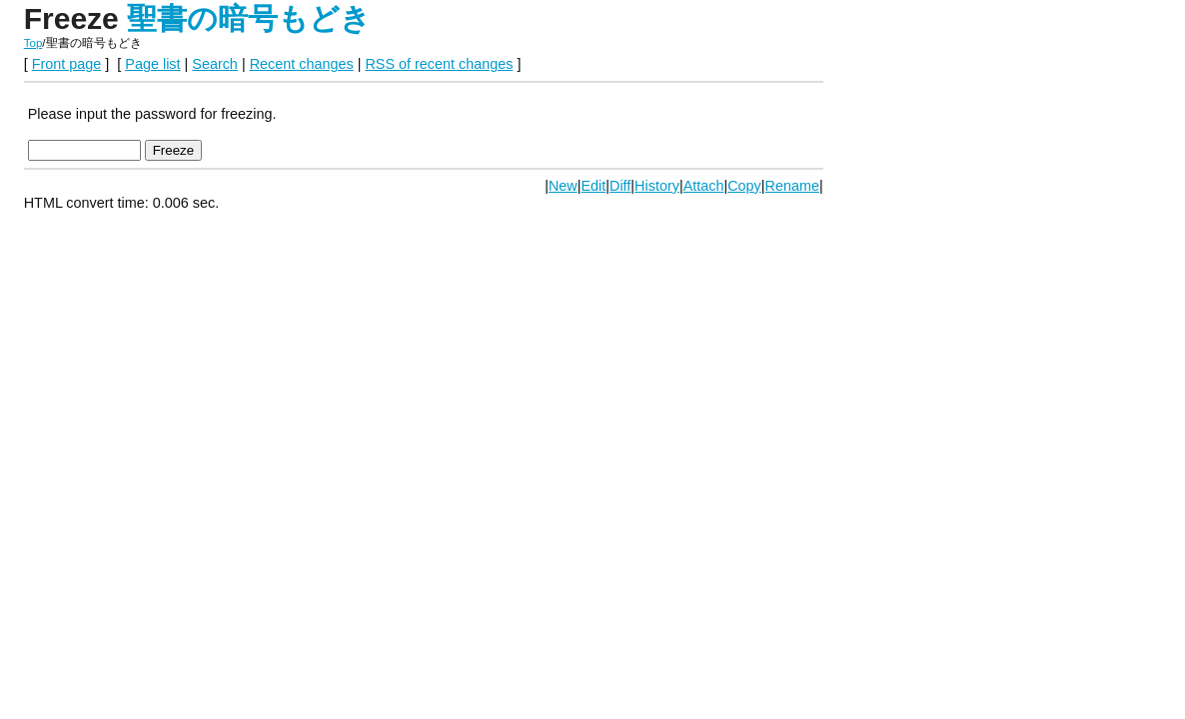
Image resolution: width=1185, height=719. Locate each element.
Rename (792, 186)
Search (215, 64)
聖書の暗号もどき (249, 18)
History (656, 186)
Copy (744, 186)
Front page (67, 64)
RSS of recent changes (439, 64)
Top (33, 43)
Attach (703, 186)
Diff (619, 186)
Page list (152, 64)
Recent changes (302, 64)
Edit (593, 186)
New (563, 186)
